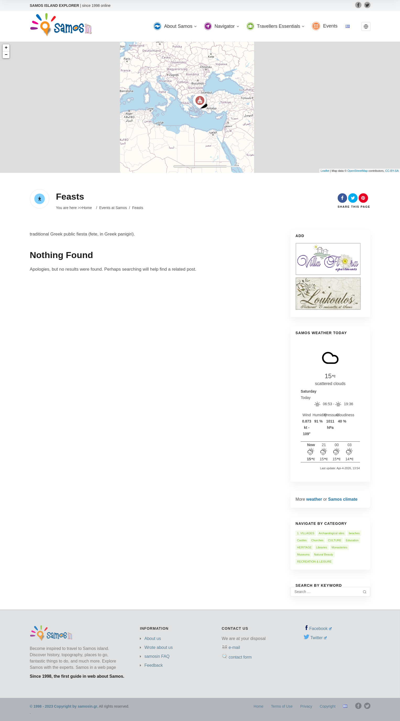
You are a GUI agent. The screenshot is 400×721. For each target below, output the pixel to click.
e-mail (234, 647)
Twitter (318, 637)
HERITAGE (304, 547)
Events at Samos (113, 208)
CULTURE (334, 540)
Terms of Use (282, 706)
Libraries (321, 547)
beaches (354, 533)
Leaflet (325, 170)
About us (152, 638)
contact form (240, 657)
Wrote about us (158, 647)
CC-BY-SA (392, 170)
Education (352, 540)
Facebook (320, 628)
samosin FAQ (156, 656)
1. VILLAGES (305, 533)
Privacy (306, 706)
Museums (303, 554)
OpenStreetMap (357, 170)
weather (314, 499)
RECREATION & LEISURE (314, 561)
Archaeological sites (331, 533)
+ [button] (6, 48)
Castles (302, 540)
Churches (317, 540)
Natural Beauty (323, 554)
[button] (365, 26)
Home (87, 208)
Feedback (153, 665)
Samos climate (343, 499)
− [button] (6, 55)
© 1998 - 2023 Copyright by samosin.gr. (64, 706)
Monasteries (339, 547)
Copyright (328, 706)
